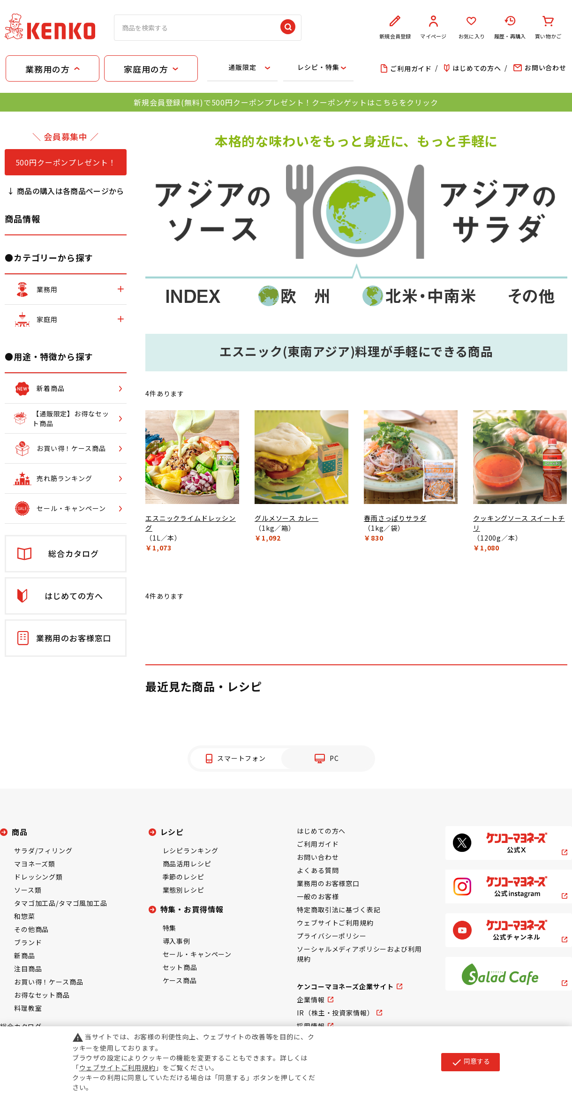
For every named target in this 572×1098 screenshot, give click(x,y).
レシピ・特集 (318, 67)
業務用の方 (47, 69)
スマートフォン (241, 758)
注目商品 (28, 968)
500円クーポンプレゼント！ (65, 162)
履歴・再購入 (510, 27)
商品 (20, 831)
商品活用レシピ (187, 863)
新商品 (24, 955)
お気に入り (471, 27)
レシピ (172, 831)
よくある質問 (318, 870)
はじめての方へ (321, 830)
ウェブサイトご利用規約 (335, 922)
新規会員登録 (395, 27)
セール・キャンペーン (197, 954)
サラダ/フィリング (43, 850)
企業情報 (310, 999)
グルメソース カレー (286, 518)
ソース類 (27, 890)
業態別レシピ (183, 890)
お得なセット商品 (42, 995)
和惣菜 (24, 916)
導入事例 (176, 941)
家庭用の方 (146, 69)
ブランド (28, 942)
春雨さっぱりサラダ (395, 518)
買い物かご (548, 27)
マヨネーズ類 (34, 863)
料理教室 (28, 1008)
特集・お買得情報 (192, 909)
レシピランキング (190, 850)
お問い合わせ (318, 857)
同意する (470, 1062)
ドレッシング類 (38, 876)
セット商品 (180, 967)
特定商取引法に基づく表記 (338, 909)
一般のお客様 (318, 896)
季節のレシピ (183, 876)
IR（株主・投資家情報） (335, 1012)
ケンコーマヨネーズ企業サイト (345, 986)
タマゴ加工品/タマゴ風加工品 (60, 903)
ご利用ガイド (318, 844)
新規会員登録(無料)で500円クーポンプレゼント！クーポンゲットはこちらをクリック (286, 102)
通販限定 (242, 67)
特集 (170, 928)
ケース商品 (180, 980)
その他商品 (31, 929)
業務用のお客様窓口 (328, 883)
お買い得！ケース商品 (48, 981)
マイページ (433, 27)
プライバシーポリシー (331, 935)
